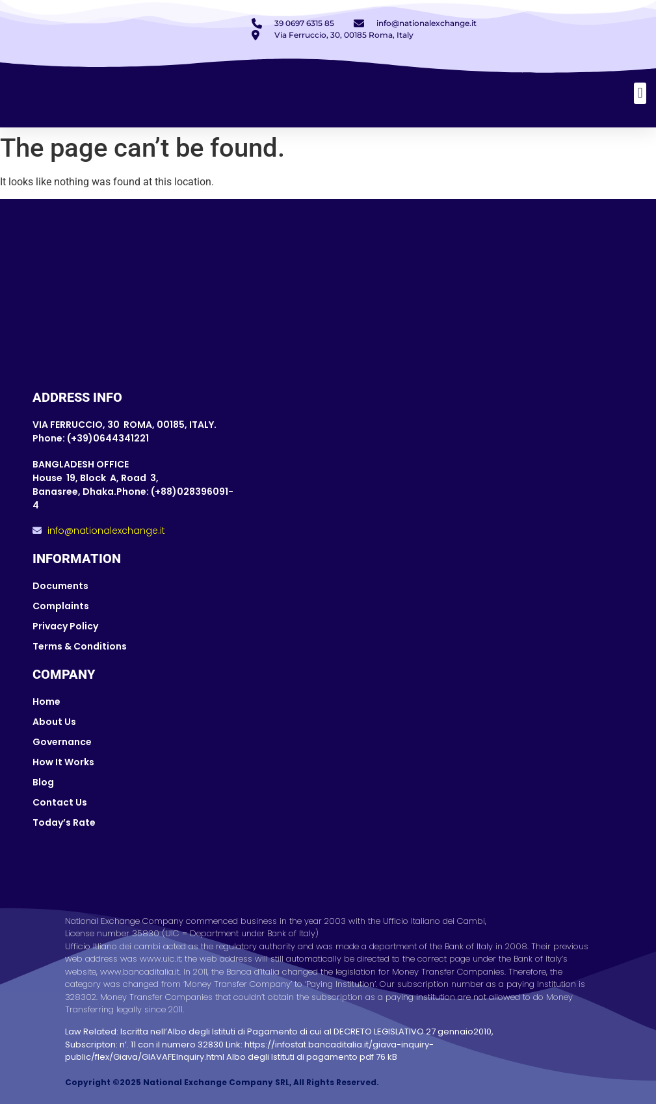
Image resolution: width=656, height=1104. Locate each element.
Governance (62, 741)
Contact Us (60, 802)
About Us (54, 721)
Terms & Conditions (80, 646)
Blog (43, 782)
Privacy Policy (65, 626)
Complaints (61, 605)
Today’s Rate (64, 822)
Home (46, 701)
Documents (60, 585)
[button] (640, 93)
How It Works (63, 762)
